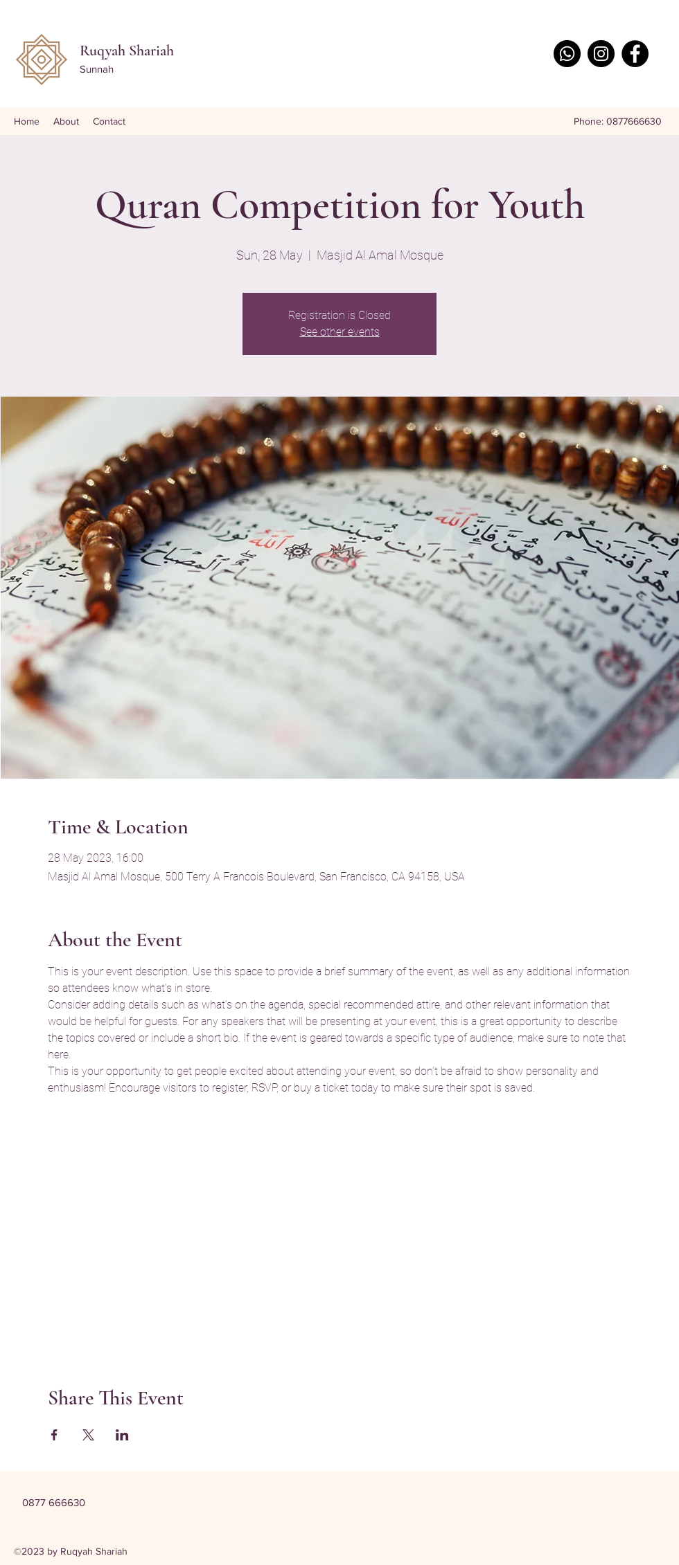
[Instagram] (601, 53)
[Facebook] (635, 53)
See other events (340, 331)
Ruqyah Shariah (127, 51)
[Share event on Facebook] (54, 1434)
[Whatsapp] (567, 53)
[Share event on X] (88, 1434)
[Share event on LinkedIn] (122, 1434)
